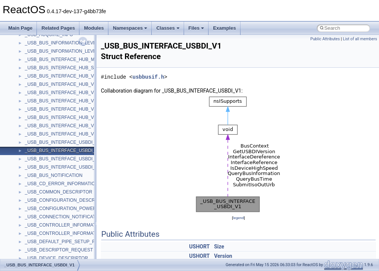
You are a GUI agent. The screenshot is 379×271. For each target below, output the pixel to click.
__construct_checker (46, 203)
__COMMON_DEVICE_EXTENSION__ (64, 194)
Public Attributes (325, 39)
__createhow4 (39, 211)
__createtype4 (39, 219)
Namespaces (130, 28)
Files (196, 28)
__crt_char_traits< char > (50, 236)
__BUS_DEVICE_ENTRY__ (53, 103)
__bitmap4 (35, 53)
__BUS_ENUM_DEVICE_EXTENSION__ (66, 111)
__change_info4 (41, 153)
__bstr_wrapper (40, 95)
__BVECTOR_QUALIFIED (51, 120)
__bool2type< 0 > (42, 70)
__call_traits (37, 128)
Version (223, 256)
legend (238, 218)
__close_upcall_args (45, 186)
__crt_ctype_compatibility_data (56, 252)
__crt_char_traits (41, 227)
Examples (224, 28)
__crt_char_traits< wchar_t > (53, 244)
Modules (94, 28)
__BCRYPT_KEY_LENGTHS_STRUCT (64, 45)
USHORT (199, 247)
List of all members (360, 39)
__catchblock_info (43, 136)
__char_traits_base (44, 161)
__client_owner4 (41, 178)
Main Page (20, 28)
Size (219, 247)
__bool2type (37, 62)
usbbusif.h (148, 77)
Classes (167, 28)
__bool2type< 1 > (42, 78)
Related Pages (58, 28)
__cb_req (34, 145)
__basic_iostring (41, 37)
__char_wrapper (41, 169)
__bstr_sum (37, 87)
